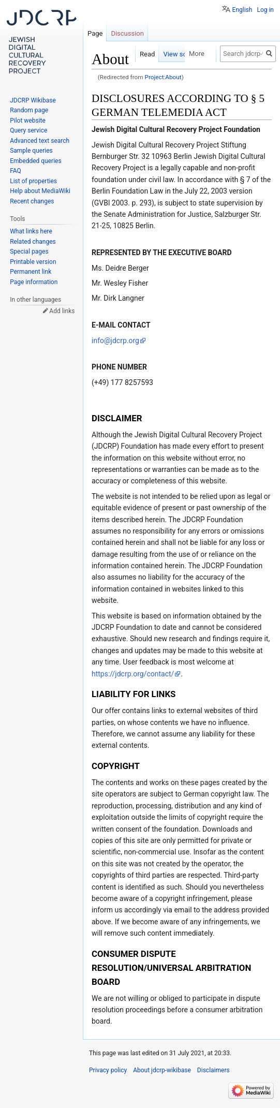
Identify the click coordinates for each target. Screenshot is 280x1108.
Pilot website (28, 120)
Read (132, 54)
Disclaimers (213, 1070)
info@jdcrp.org (115, 340)
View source (167, 54)
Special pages (29, 251)
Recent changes (32, 201)
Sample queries (31, 150)
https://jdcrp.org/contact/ (133, 674)
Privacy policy (108, 1070)
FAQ (15, 170)
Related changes (33, 241)
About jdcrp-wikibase (162, 1070)
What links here (31, 231)
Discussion (127, 33)
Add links (62, 311)
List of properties (33, 181)
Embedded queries (35, 161)
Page (94, 33)
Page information (33, 282)
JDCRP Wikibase (33, 100)
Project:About (162, 77)
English (242, 9)
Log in (265, 9)
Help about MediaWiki (40, 191)
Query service (28, 130)
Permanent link (30, 271)
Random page (29, 110)
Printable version (33, 261)
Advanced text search (39, 140)
